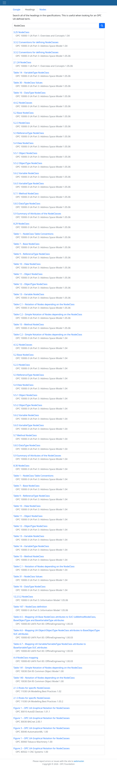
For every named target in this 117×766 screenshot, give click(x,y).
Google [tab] (16, 9)
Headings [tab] (30, 9)
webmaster (79, 761)
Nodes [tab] (43, 9)
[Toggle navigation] (4, 3)
